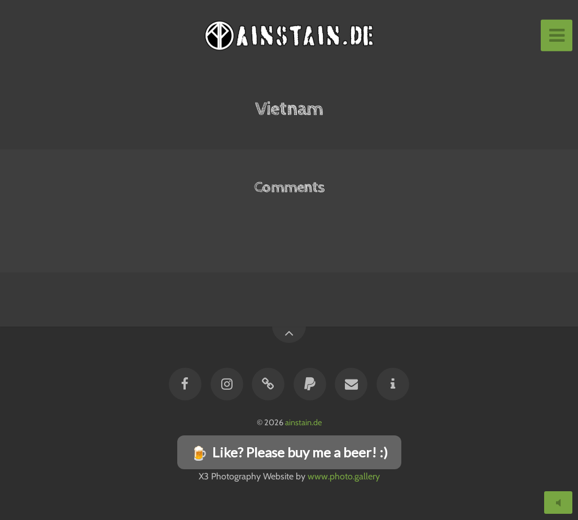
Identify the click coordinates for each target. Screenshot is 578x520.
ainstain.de (303, 422)
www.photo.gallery (344, 476)
